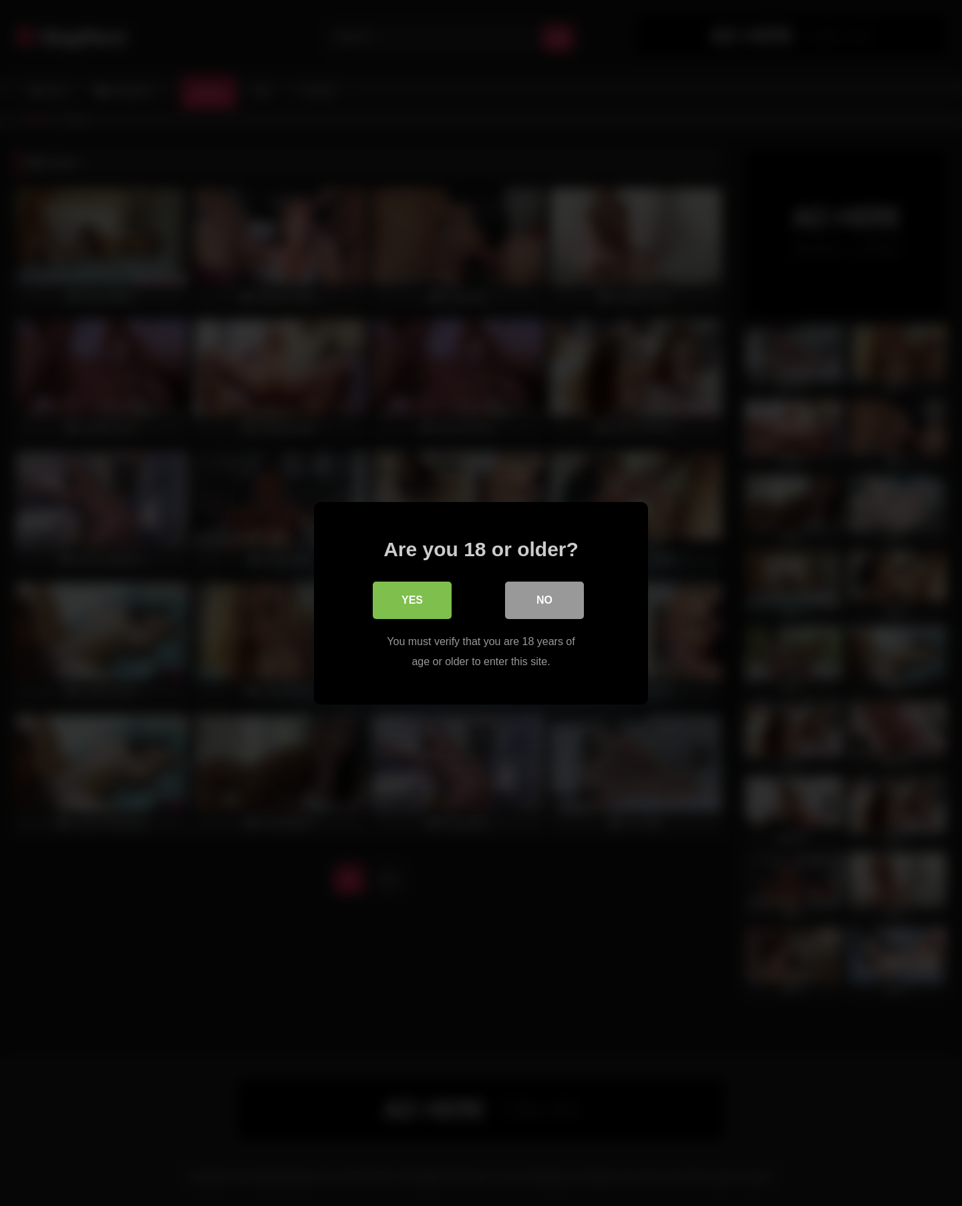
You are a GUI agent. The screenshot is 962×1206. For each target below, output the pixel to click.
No (544, 599)
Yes (412, 599)
